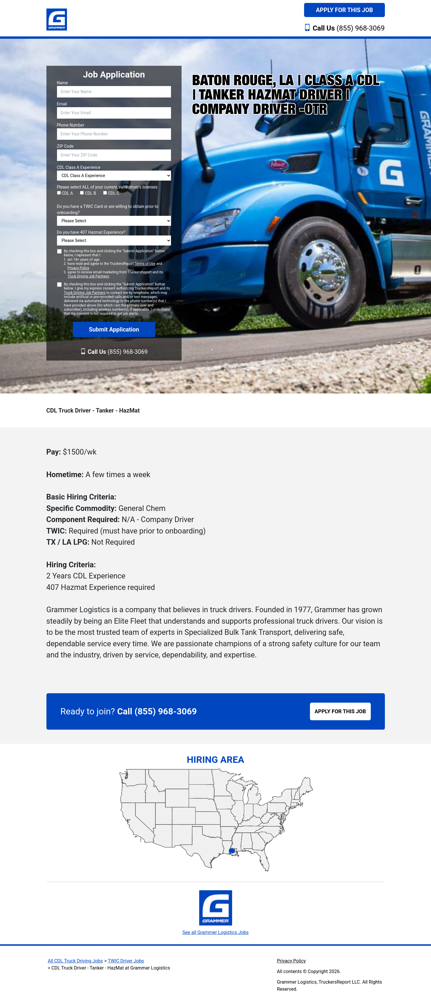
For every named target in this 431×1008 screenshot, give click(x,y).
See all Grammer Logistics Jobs (215, 932)
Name (62, 82)
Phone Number (70, 125)
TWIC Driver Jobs (126, 961)
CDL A (65, 193)
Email (62, 104)
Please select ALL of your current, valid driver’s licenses (107, 187)
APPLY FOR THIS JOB (340, 711)
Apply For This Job (344, 10)
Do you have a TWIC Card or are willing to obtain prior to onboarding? (108, 209)
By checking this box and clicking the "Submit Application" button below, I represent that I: (117, 264)
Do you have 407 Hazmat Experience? (91, 232)
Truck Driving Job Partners (88, 276)
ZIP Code (65, 146)
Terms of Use (145, 264)
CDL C (111, 193)
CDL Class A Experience (78, 167)
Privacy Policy (78, 268)
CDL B (88, 193)
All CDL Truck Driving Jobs (75, 961)
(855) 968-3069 (349, 28)
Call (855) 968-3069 (157, 711)
